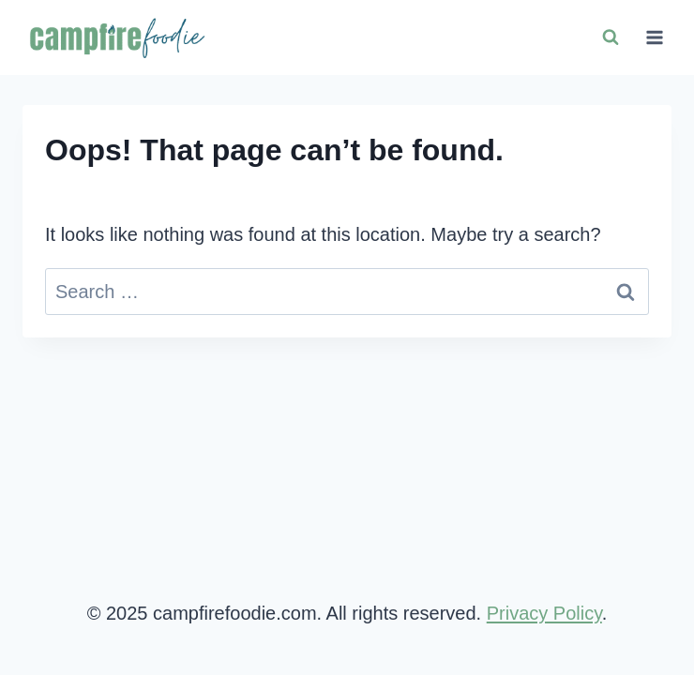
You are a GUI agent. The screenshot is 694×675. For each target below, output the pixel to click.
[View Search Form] (610, 37)
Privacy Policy (544, 613)
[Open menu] (654, 37)
